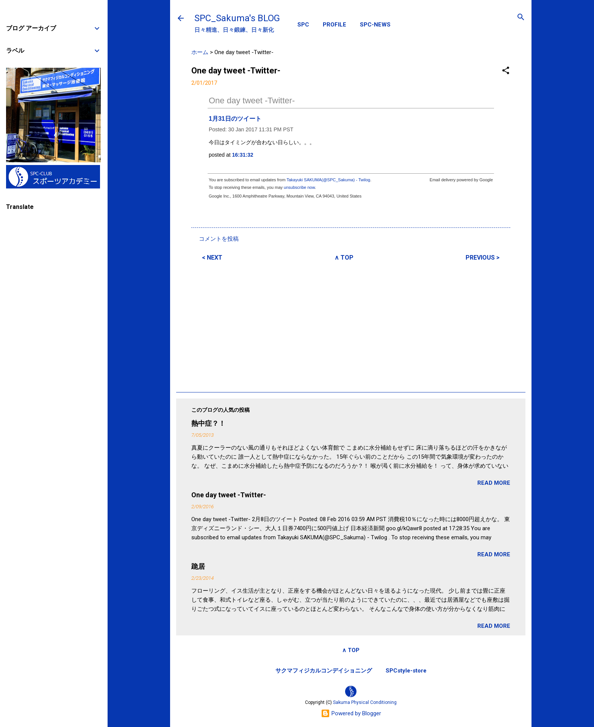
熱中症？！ (208, 423)
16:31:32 (242, 155)
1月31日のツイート (235, 118)
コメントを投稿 (219, 238)
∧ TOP (344, 257)
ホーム (199, 52)
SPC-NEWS (375, 24)
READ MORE (493, 482)
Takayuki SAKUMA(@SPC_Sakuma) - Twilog (328, 179)
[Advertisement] (350, 325)
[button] (505, 71)
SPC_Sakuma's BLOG (237, 18)
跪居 (198, 566)
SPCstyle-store (406, 670)
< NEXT (212, 257)
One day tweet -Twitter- (252, 100)
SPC (303, 24)
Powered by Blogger (351, 713)
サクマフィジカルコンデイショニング (323, 670)
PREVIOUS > (483, 257)
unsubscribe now (299, 187)
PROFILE (334, 24)
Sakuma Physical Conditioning (365, 702)
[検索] (520, 17)
